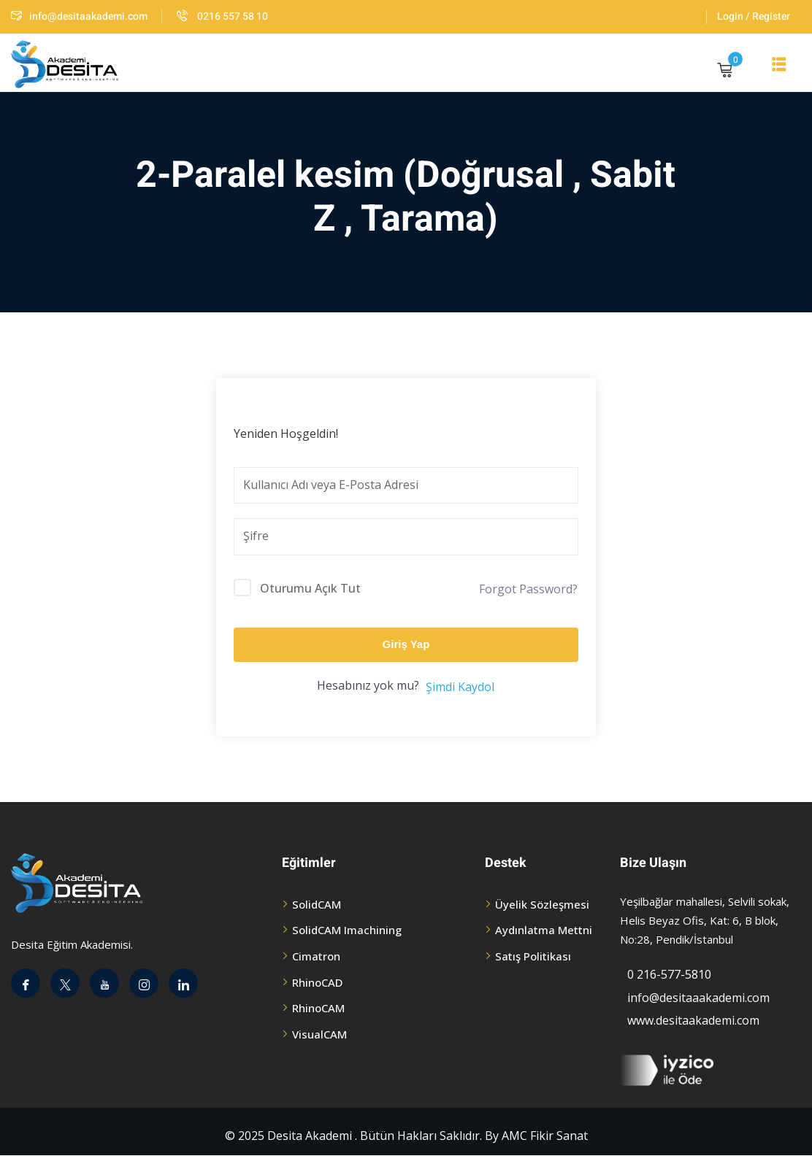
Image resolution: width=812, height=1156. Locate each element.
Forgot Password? (528, 589)
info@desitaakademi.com (79, 16)
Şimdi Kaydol (460, 687)
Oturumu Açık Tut (310, 588)
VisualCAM (319, 1034)
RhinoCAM (318, 1008)
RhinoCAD (317, 982)
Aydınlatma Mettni (543, 929)
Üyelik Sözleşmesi (542, 904)
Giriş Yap (406, 644)
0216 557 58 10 (222, 16)
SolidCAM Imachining (347, 929)
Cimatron (316, 956)
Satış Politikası (533, 956)
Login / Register (753, 16)
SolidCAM (316, 904)
